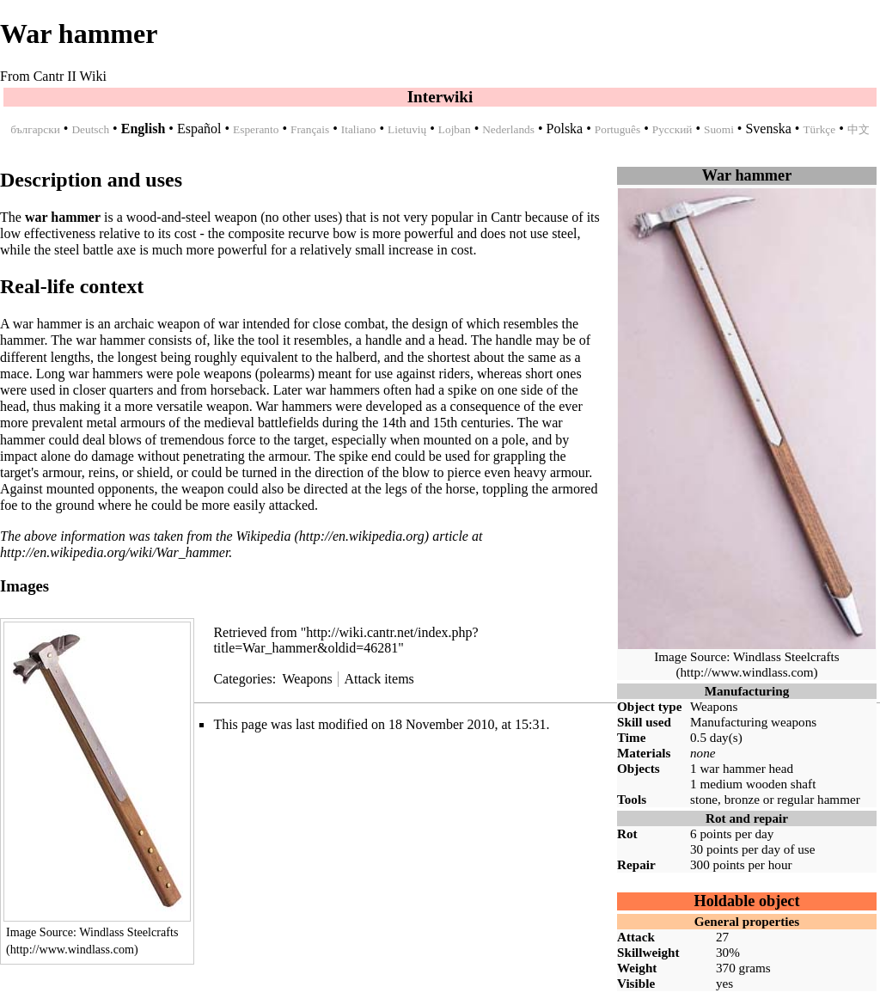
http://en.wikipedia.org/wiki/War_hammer (114, 552)
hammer (838, 799)
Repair (636, 864)
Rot (627, 833)
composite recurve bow (292, 233)
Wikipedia (263, 536)
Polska (565, 128)
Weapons (713, 706)
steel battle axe (95, 249)
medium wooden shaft (758, 783)
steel (198, 217)
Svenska (768, 128)
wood (141, 217)
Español (199, 128)
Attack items (378, 678)
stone (704, 799)
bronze (742, 799)
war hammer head (746, 768)
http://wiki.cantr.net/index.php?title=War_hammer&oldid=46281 (345, 640)
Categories (242, 678)
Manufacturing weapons (753, 721)
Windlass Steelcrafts (786, 656)
